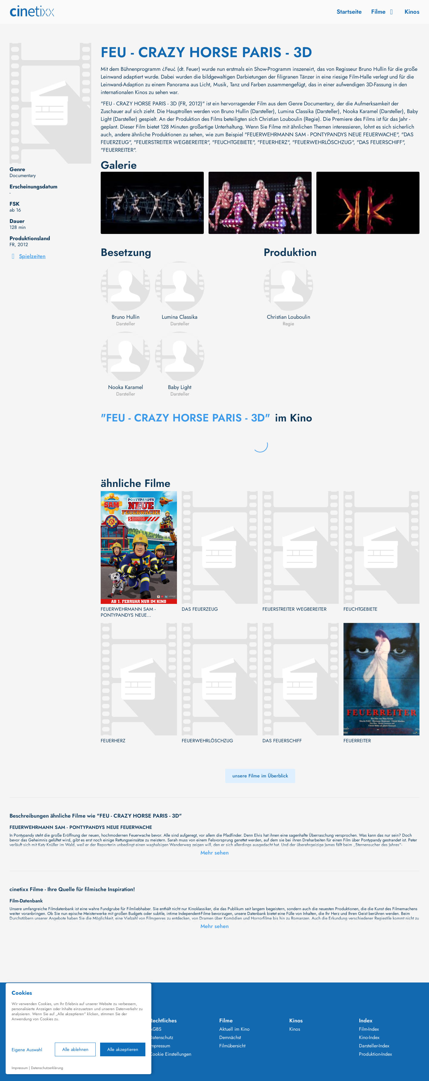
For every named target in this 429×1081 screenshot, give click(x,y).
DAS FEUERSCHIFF (282, 741)
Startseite (349, 11)
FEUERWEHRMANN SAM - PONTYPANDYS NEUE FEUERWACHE (128, 612)
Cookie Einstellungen (170, 1054)
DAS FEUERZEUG (200, 609)
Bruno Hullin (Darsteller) (248, 111)
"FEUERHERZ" (273, 142)
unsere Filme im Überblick (260, 775)
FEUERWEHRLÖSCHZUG (207, 741)
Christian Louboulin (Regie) (289, 119)
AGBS (155, 1029)
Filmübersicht (232, 1046)
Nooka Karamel (125, 387)
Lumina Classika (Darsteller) (309, 111)
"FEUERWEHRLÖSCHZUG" (322, 142)
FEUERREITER (357, 741)
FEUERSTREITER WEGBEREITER (294, 609)
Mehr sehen (214, 853)
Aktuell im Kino (234, 1029)
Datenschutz (161, 1038)
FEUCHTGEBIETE (360, 609)
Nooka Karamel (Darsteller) (373, 111)
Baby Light (179, 387)
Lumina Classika (180, 317)
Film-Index (369, 1029)
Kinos (412, 11)
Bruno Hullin (125, 317)
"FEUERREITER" (118, 150)
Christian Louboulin (288, 317)
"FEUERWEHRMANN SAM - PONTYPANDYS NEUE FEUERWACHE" (321, 134)
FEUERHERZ (113, 741)
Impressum (159, 1046)
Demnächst (230, 1038)
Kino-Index (369, 1038)
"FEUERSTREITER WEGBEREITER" (171, 142)
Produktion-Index (375, 1054)
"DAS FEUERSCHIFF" (380, 142)
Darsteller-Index (374, 1046)
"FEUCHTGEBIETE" (233, 142)
